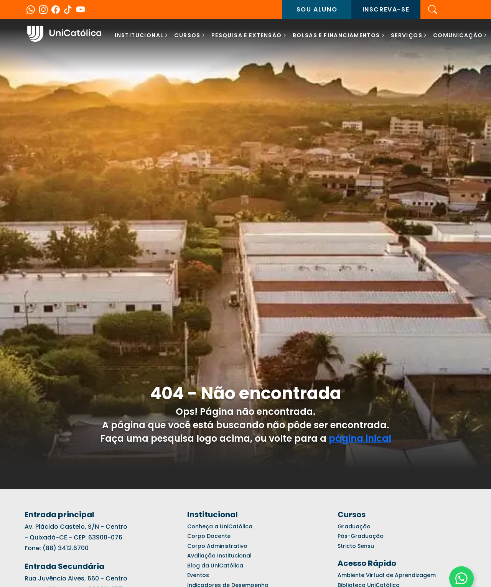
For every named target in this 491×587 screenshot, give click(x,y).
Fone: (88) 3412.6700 (57, 548)
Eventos (198, 575)
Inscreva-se (386, 9)
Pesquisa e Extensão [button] (246, 35)
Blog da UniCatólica (215, 565)
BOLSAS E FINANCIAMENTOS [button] (336, 35)
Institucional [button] (139, 35)
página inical (360, 438)
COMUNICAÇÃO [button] (458, 35)
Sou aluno (317, 9)
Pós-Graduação (361, 536)
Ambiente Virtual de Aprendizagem (387, 575)
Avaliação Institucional (219, 555)
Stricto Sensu (356, 546)
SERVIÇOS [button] (406, 35)
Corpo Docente (209, 536)
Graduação (354, 526)
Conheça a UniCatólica (219, 526)
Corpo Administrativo (217, 546)
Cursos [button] (187, 35)
